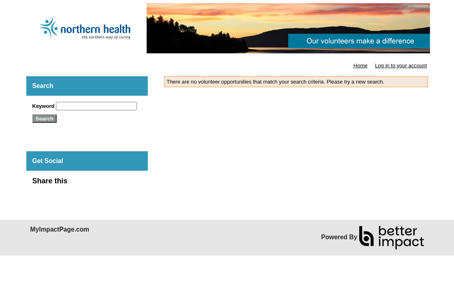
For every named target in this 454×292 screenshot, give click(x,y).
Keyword (43, 106)
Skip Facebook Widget (94, 184)
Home (361, 65)
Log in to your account (401, 65)
